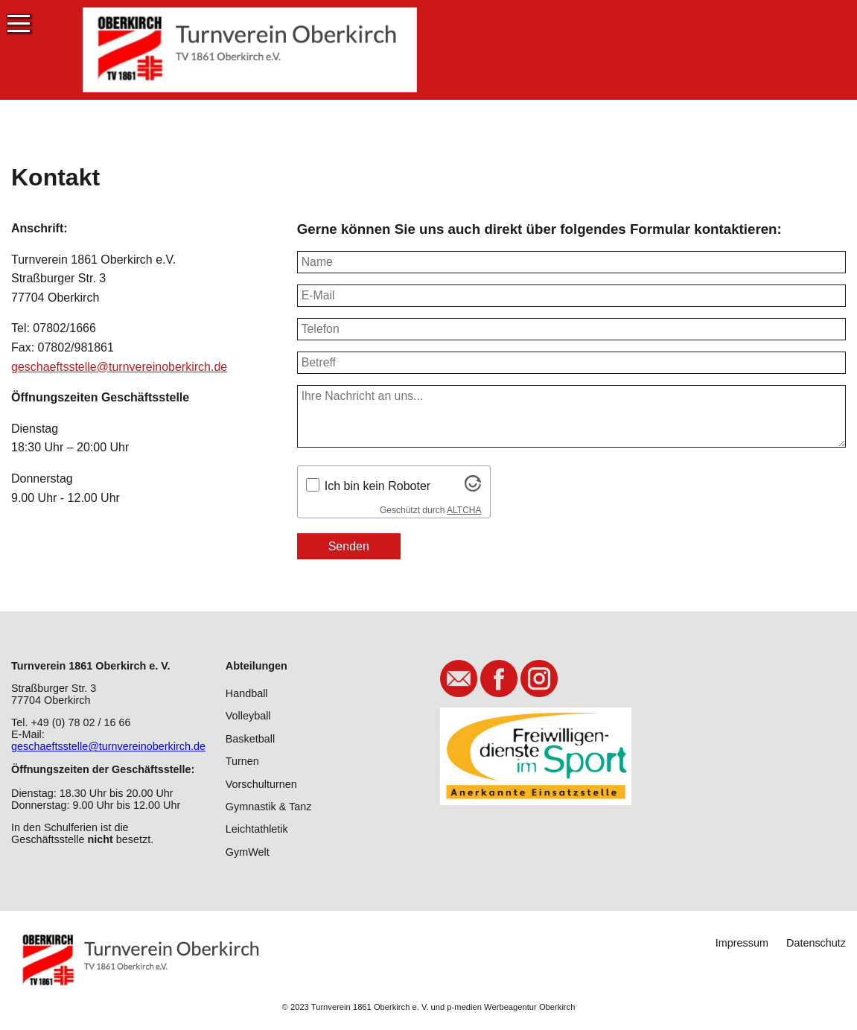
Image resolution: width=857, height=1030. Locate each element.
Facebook (498, 678)
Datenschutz (816, 943)
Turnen (242, 761)
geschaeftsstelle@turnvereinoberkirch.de (119, 366)
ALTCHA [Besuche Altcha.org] (464, 510)
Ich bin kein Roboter (377, 486)
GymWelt (248, 852)
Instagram (539, 678)
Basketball (250, 739)
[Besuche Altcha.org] (473, 487)
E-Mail (458, 678)
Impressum (742, 943)
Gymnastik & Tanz (269, 807)
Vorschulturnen (261, 784)
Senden (348, 546)
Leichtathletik (257, 829)
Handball (247, 693)
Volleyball (248, 716)
